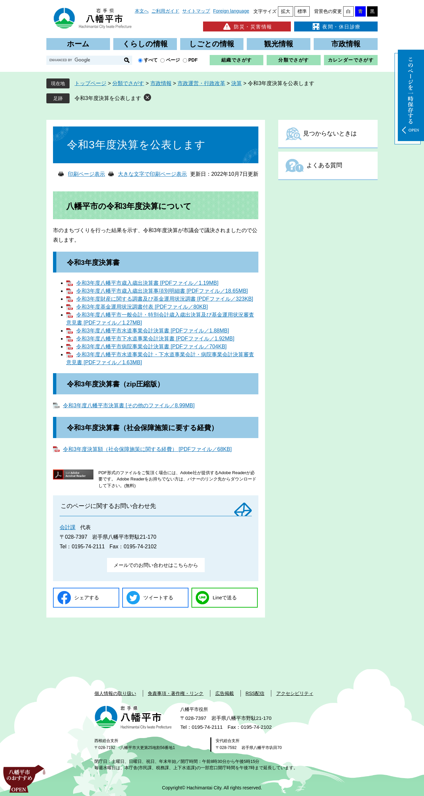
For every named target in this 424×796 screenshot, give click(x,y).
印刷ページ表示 (86, 174)
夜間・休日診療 (336, 26)
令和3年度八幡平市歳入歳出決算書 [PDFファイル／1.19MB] (147, 283)
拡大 (285, 11)
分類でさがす (293, 60)
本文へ (142, 11)
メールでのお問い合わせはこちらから (156, 565)
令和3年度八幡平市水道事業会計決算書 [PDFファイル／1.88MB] (152, 330)
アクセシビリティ (294, 693)
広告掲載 (224, 693)
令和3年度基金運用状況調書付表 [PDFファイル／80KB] (142, 307)
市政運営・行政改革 (201, 83)
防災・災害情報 (247, 26)
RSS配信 (254, 693)
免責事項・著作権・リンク (175, 693)
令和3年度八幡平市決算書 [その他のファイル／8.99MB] (128, 405)
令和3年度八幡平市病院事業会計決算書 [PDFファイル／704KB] (151, 346)
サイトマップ (196, 11)
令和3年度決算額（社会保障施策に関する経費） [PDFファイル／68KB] (147, 449)
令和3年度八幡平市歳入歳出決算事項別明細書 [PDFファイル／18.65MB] (162, 291)
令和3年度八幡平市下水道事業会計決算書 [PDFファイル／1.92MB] (155, 338)
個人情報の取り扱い (115, 693)
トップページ (90, 83)
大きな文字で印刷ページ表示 (152, 174)
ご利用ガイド (165, 11)
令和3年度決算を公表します (108, 98)
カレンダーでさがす (351, 60)
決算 (236, 83)
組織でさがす (236, 60)
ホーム (78, 44)
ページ (173, 60)
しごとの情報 (211, 44)
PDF (193, 60)
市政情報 (345, 44)
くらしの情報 (145, 44)
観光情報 (278, 44)
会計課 (68, 527)
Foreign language (231, 11)
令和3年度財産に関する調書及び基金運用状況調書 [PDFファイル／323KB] (164, 299)
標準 (302, 11)
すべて (151, 60)
